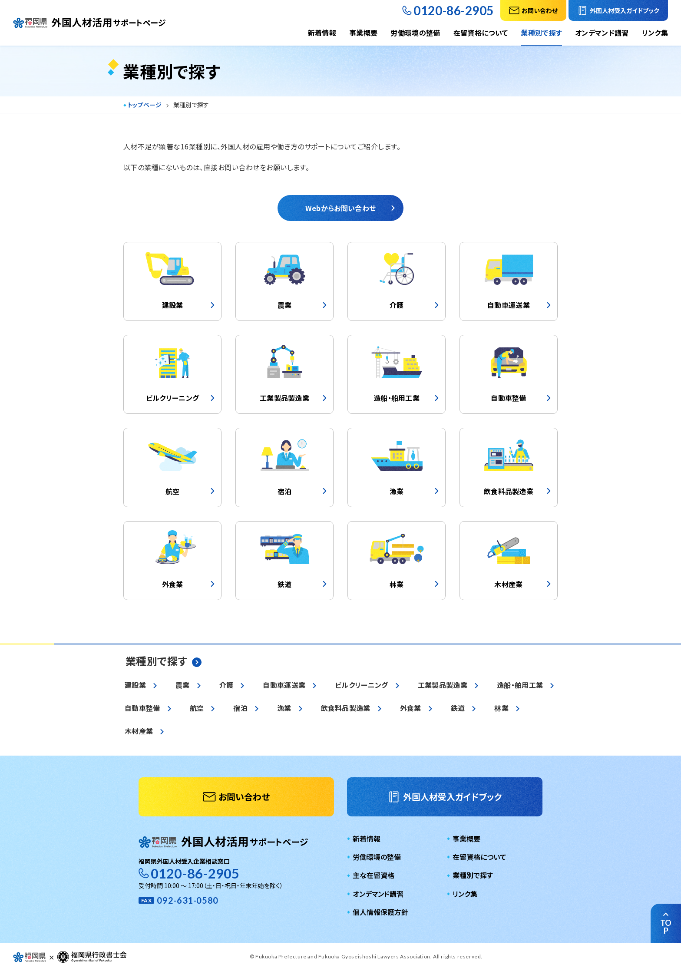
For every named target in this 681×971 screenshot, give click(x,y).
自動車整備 (142, 708)
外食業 (410, 708)
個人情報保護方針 (380, 912)
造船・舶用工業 (520, 685)
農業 (182, 685)
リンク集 (655, 32)
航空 (197, 708)
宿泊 (240, 708)
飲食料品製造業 (345, 708)
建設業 (135, 685)
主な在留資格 (373, 875)
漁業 (284, 708)
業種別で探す (541, 32)
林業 (501, 708)
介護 (226, 685)
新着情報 (322, 32)
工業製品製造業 (442, 685)
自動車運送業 (284, 685)
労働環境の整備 (415, 32)
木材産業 (139, 731)
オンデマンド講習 (602, 32)
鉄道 (458, 708)
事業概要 (363, 32)
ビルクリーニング (361, 685)
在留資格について (480, 32)
